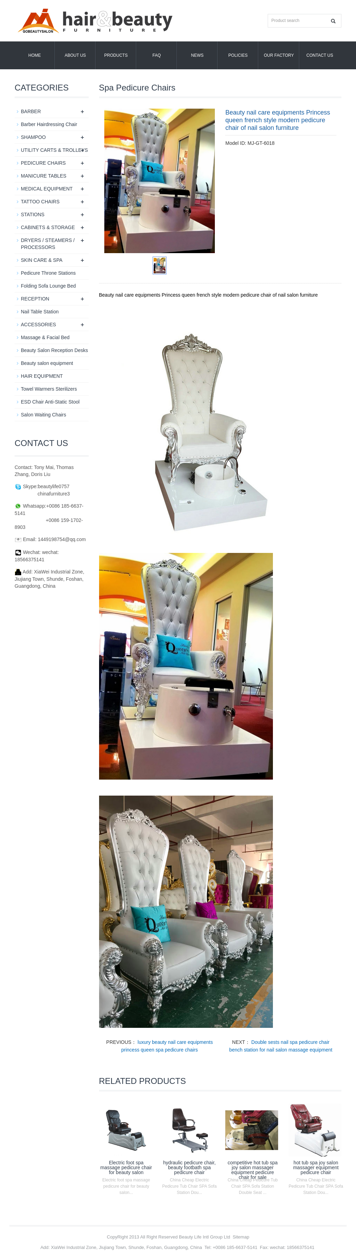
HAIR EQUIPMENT (42, 376)
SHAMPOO (33, 137)
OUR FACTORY (279, 55)
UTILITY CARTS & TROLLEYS (54, 150)
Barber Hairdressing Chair (49, 124)
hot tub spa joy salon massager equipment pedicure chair (316, 1167)
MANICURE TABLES (43, 176)
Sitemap (241, 1237)
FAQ (156, 55)
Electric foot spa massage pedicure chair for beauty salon (126, 1167)
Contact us (319, 55)
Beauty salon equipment (47, 363)
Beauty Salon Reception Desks (54, 350)
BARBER (31, 111)
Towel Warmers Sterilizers (49, 389)
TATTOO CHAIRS (40, 201)
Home (35, 55)
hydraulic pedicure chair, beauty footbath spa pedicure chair (189, 1167)
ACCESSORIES (38, 324)
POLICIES (238, 55)
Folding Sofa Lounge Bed (48, 286)
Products (116, 55)
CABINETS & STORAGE (48, 227)
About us (75, 55)
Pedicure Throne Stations (48, 273)
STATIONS (32, 214)
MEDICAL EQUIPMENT (47, 189)
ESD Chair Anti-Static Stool (50, 402)
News (197, 55)
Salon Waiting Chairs (43, 414)
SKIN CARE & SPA (42, 260)
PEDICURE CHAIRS (43, 163)
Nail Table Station (40, 311)
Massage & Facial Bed (45, 337)
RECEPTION (35, 299)
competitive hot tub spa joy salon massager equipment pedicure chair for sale (253, 1170)
